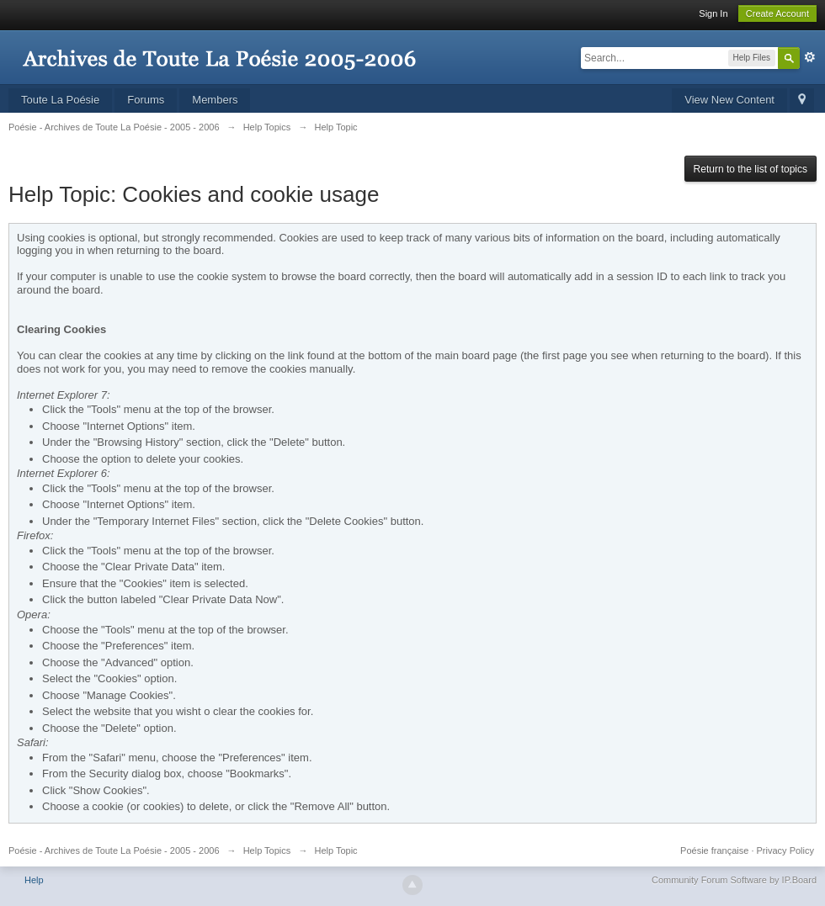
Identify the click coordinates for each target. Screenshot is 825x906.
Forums (145, 99)
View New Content (729, 99)
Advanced (810, 57)
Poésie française (714, 850)
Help (34, 880)
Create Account (777, 13)
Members (214, 99)
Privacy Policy (785, 850)
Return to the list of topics (750, 169)
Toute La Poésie (60, 99)
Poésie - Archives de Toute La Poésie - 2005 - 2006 (114, 850)
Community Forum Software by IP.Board (734, 880)
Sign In (713, 13)
